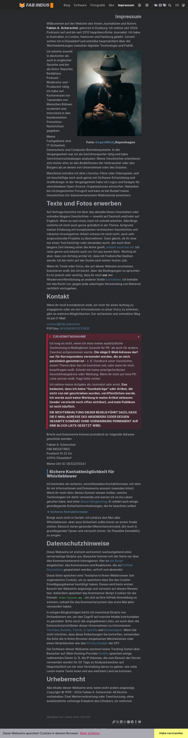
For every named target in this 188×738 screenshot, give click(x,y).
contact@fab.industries (63, 324)
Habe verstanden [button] (171, 733)
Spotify (92, 630)
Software (80, 5)
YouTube (53, 630)
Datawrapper (113, 630)
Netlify (104, 653)
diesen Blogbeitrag (93, 501)
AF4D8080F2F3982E (75, 328)
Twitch (77, 630)
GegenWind (104, 142)
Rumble (65, 630)
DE (177, 5)
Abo (112, 5)
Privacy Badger (97, 643)
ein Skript (116, 561)
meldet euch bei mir (120, 247)
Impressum (126, 5)
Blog (67, 5)
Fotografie (98, 5)
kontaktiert (113, 279)
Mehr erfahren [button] (90, 733)
